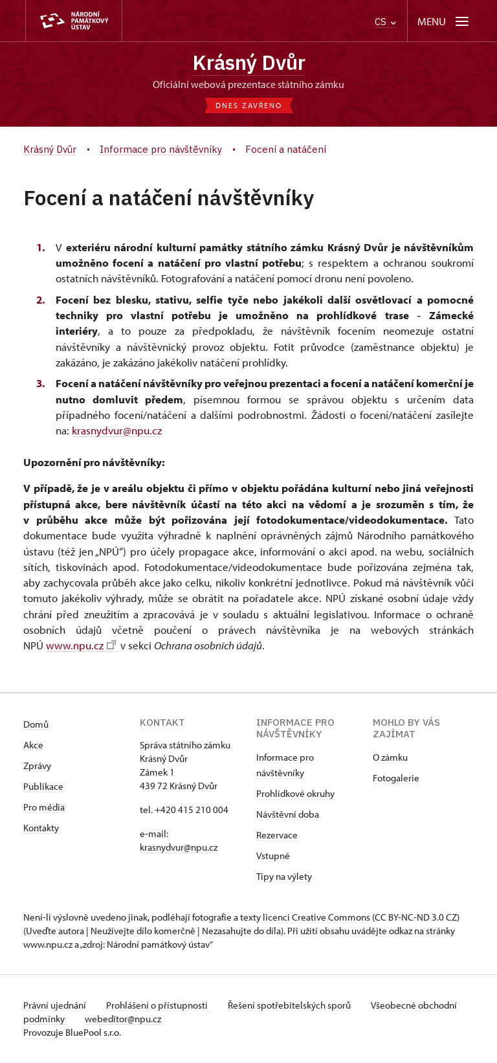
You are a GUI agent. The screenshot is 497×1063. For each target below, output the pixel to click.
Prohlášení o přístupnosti (160, 1006)
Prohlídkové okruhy (295, 794)
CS (385, 22)
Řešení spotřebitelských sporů (295, 1006)
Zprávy (37, 766)
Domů (36, 725)
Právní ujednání (55, 1006)
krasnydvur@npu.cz (117, 431)
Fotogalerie (396, 778)
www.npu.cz (81, 645)
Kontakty (41, 828)
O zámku (390, 758)
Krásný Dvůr (248, 62)
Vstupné (273, 856)
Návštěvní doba (287, 815)
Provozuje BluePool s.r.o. (72, 1033)
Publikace (43, 787)
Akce (33, 745)
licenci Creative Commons (316, 918)
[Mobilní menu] (444, 21)
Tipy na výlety (284, 877)
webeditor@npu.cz (166, 1019)
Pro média (44, 807)
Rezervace (277, 835)
